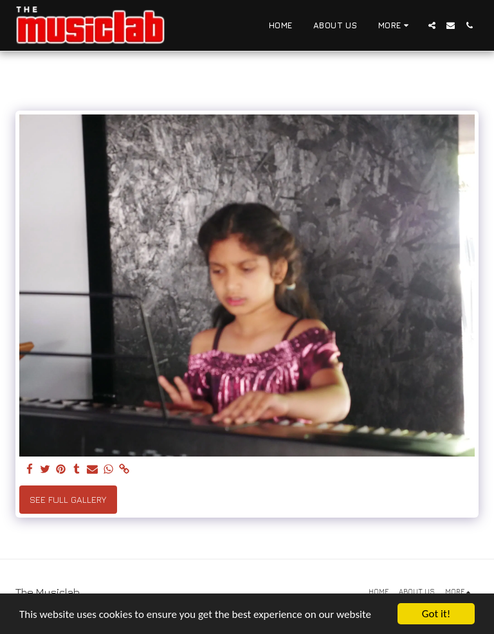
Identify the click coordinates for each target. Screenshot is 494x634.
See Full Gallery (68, 499)
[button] (432, 25)
